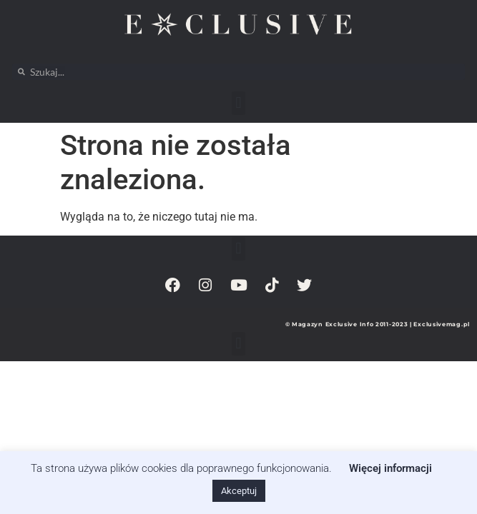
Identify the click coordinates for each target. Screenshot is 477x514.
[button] (238, 103)
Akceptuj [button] (239, 490)
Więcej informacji (390, 468)
